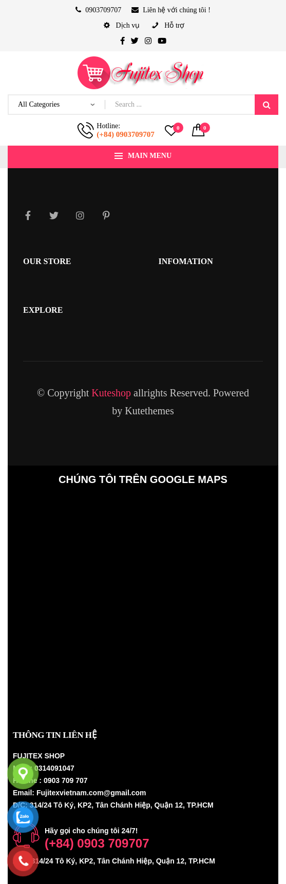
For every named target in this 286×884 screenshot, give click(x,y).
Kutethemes (149, 410)
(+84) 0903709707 (125, 134)
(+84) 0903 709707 (97, 843)
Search (266, 104)
